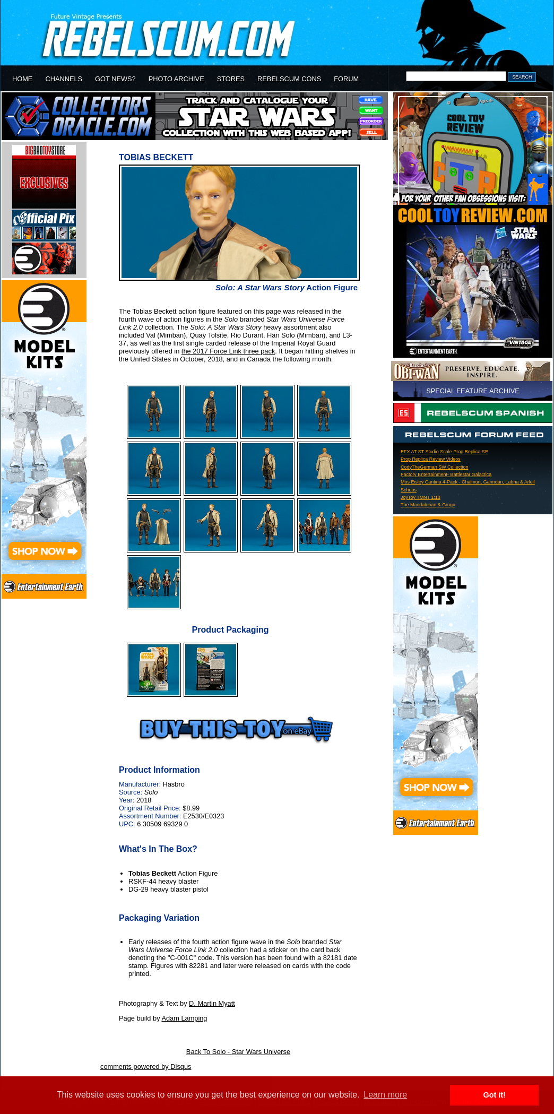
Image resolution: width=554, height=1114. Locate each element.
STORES (231, 79)
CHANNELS (63, 79)
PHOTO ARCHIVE (176, 79)
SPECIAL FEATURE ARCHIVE (473, 391)
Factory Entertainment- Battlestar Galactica (446, 474)
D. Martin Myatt (212, 1003)
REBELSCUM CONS (289, 79)
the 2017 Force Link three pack (228, 351)
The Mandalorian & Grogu (428, 504)
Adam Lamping (184, 1018)
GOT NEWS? (115, 79)
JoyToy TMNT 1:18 (420, 497)
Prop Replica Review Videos (431, 459)
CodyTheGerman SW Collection (434, 467)
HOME (22, 79)
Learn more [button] (385, 1094)
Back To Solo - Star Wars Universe (238, 1052)
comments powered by (145, 1066)
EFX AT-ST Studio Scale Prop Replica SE (444, 451)
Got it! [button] (494, 1095)
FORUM (346, 79)
